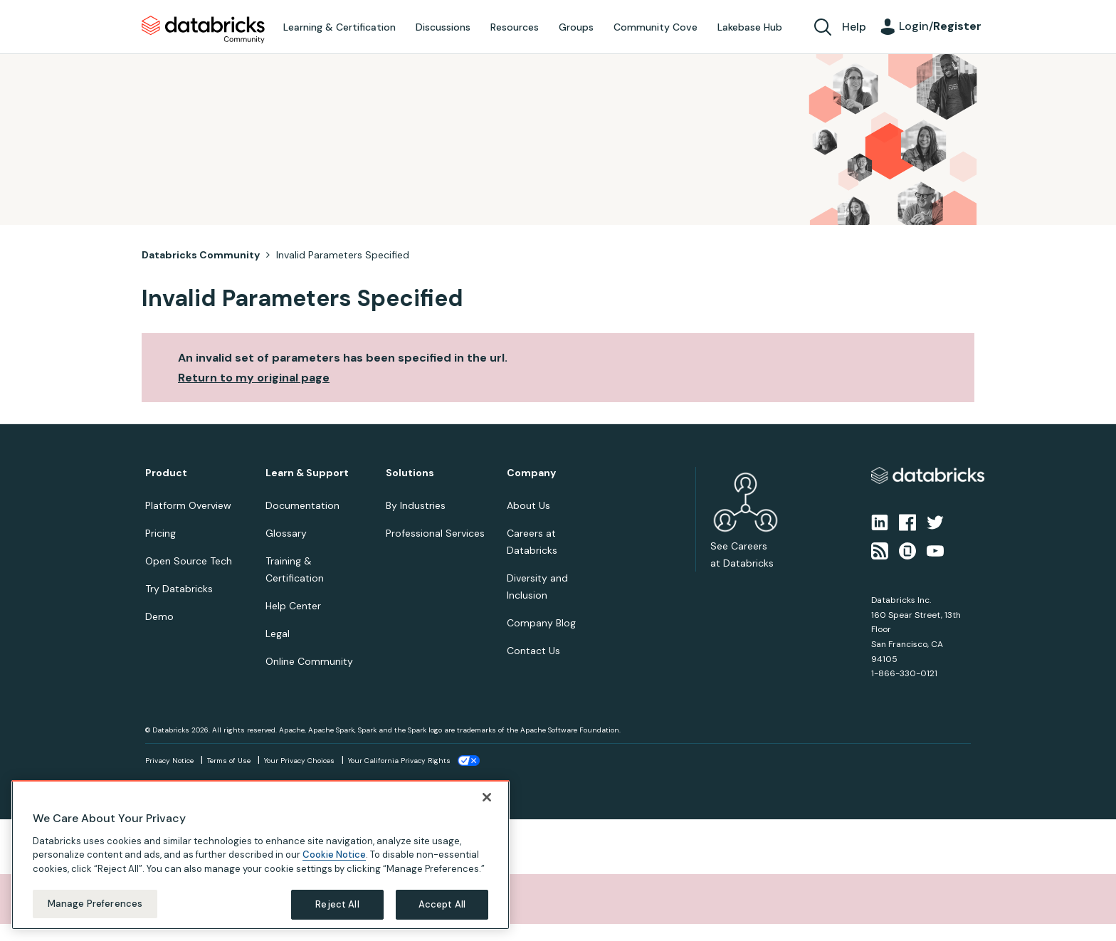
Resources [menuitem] (514, 27)
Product (166, 473)
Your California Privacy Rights (399, 760)
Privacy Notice (169, 760)
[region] (260, 864)
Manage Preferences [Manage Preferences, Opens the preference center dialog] (95, 913)
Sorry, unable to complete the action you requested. (180, 898)
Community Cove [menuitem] (656, 27)
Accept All (441, 914)
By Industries (416, 505)
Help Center (293, 605)
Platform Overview (188, 505)
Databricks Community (203, 30)
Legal (277, 633)
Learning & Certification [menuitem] (339, 27)
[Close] (486, 806)
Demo (159, 616)
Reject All (337, 914)
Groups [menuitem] (576, 27)
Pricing (160, 533)
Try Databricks (179, 588)
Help (854, 26)
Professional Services (435, 533)
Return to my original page (254, 377)
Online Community (309, 661)
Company (531, 473)
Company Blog (541, 622)
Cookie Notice (334, 864)
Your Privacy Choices (299, 760)
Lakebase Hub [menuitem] (749, 27)
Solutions (410, 473)
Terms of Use (229, 760)
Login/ (940, 26)
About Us (528, 505)
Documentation (302, 505)
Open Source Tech (188, 560)
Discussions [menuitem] (443, 27)
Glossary (286, 533)
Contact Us (533, 650)
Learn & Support (307, 473)
